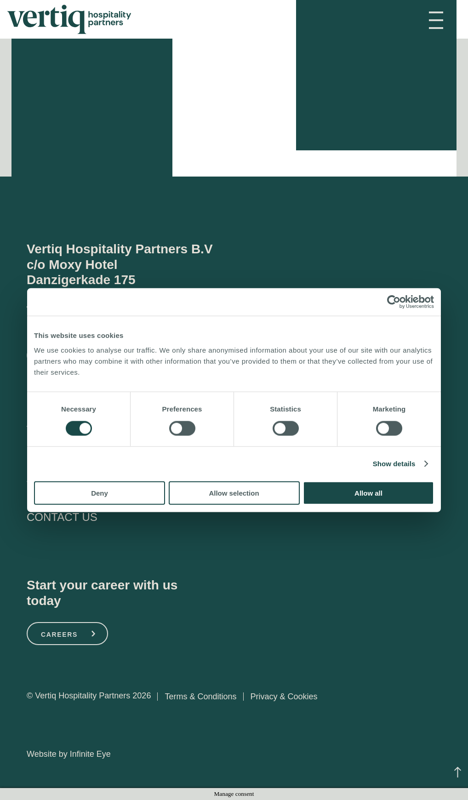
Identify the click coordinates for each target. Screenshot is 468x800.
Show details (394, 464)
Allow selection (234, 493)
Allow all (368, 493)
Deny (99, 493)
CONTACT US (62, 517)
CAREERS (59, 634)
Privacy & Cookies (283, 696)
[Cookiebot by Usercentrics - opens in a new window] (394, 302)
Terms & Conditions (200, 696)
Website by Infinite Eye (69, 754)
